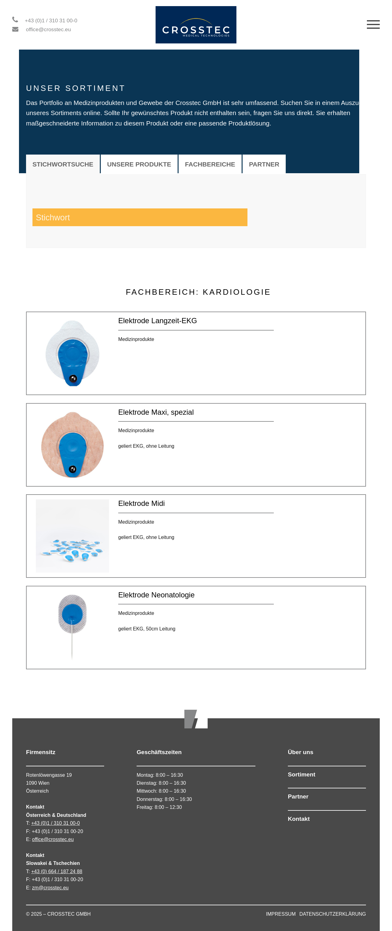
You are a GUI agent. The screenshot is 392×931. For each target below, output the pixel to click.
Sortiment (301, 774)
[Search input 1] (87, 217)
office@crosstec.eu (48, 29)
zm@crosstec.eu (50, 887)
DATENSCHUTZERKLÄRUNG (333, 914)
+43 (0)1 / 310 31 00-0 (51, 20)
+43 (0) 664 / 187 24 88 (56, 871)
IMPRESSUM (281, 914)
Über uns (300, 752)
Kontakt (299, 819)
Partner (298, 796)
